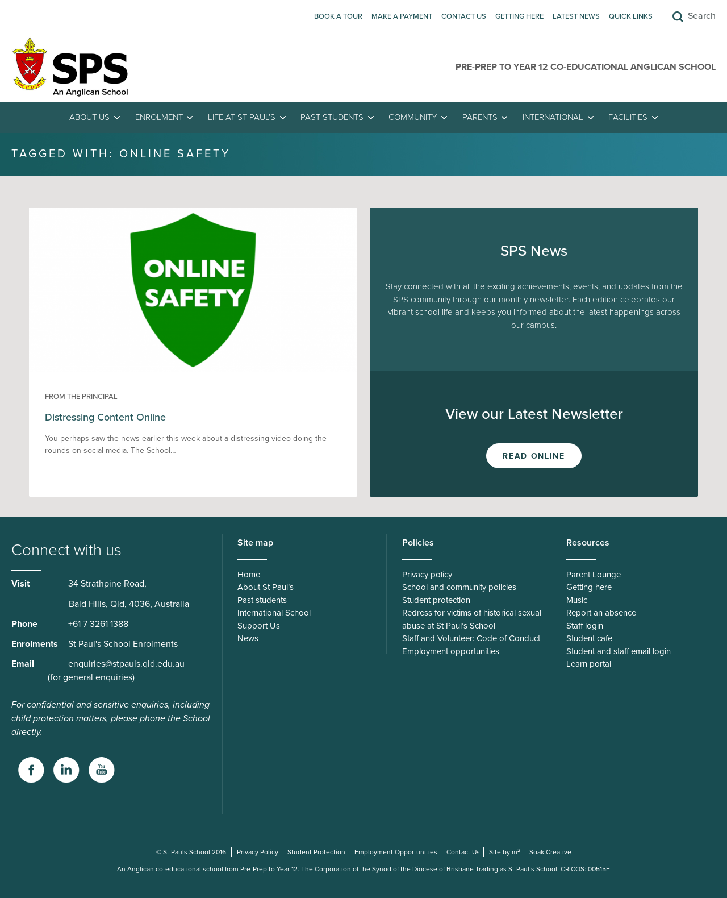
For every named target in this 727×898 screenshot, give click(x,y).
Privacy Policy (257, 852)
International (553, 117)
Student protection (436, 600)
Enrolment (159, 117)
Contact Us (463, 16)
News (247, 638)
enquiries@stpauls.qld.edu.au (126, 664)
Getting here (519, 16)
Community (412, 117)
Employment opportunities (450, 651)
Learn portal (588, 664)
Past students (332, 117)
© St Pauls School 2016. (192, 852)
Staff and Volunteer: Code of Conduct (471, 638)
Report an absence (601, 613)
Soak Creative (550, 852)
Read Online (534, 456)
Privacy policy (427, 574)
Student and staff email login (618, 651)
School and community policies (459, 587)
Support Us (258, 626)
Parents (480, 117)
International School (274, 613)
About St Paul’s (265, 587)
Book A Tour (338, 16)
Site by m (504, 852)
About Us (89, 117)
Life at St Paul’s (241, 117)
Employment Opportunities (395, 852)
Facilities (627, 117)
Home (248, 574)
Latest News (576, 16)
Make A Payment (401, 16)
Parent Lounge (593, 574)
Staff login (584, 626)
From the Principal (81, 396)
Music (576, 600)
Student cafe (589, 638)
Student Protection (316, 852)
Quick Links (631, 16)
